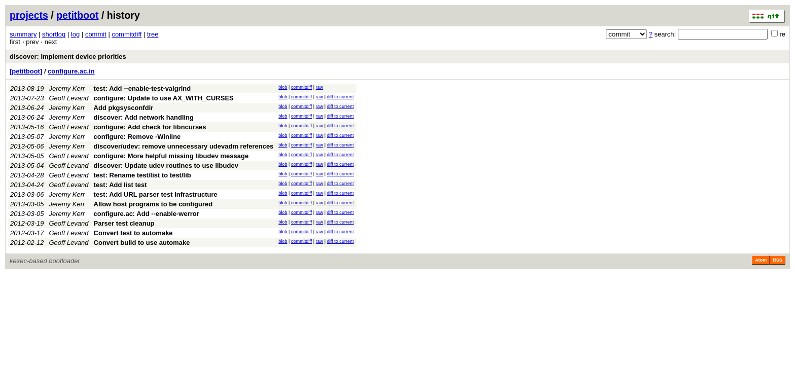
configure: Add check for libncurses (150, 127)
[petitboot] (26, 71)
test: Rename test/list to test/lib (142, 175)
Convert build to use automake (142, 242)
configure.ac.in (71, 71)
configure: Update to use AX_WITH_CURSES (164, 98)
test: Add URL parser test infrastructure (156, 194)
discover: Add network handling (144, 117)
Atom (761, 260)
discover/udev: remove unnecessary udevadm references (184, 146)
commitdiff (126, 34)
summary (23, 34)
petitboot (77, 15)
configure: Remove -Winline (137, 136)
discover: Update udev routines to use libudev (166, 165)
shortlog (53, 34)
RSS (777, 260)
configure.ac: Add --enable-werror (146, 213)
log (75, 34)
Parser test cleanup (124, 223)
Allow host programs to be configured (153, 204)
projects (29, 15)
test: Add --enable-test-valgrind (142, 88)
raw (319, 87)
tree (152, 34)
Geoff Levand (69, 98)
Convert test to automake (133, 233)
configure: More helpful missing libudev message (171, 156)
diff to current (340, 96)
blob (282, 87)
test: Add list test (120, 185)
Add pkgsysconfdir (124, 108)
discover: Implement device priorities (68, 56)
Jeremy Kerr (67, 88)
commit (95, 34)
